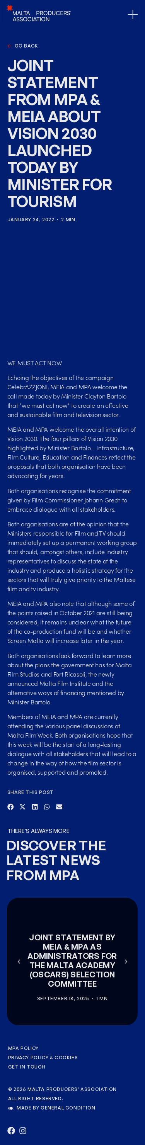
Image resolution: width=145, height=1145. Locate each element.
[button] (10, 807)
